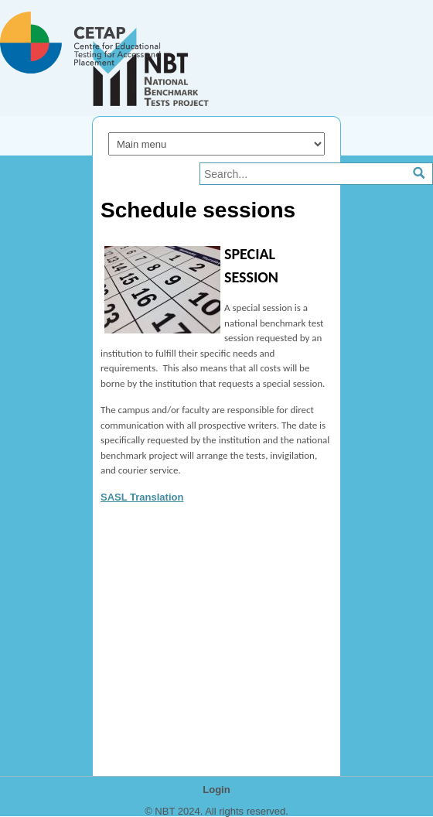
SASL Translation (142, 497)
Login (216, 789)
